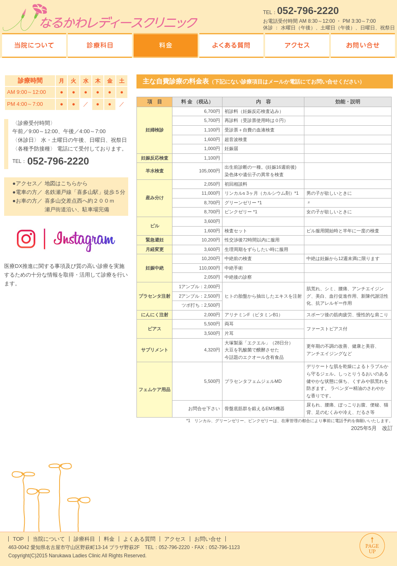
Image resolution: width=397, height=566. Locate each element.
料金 (109, 539)
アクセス (175, 539)
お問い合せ (207, 539)
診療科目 (84, 539)
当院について (49, 539)
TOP (18, 539)
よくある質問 (139, 539)
